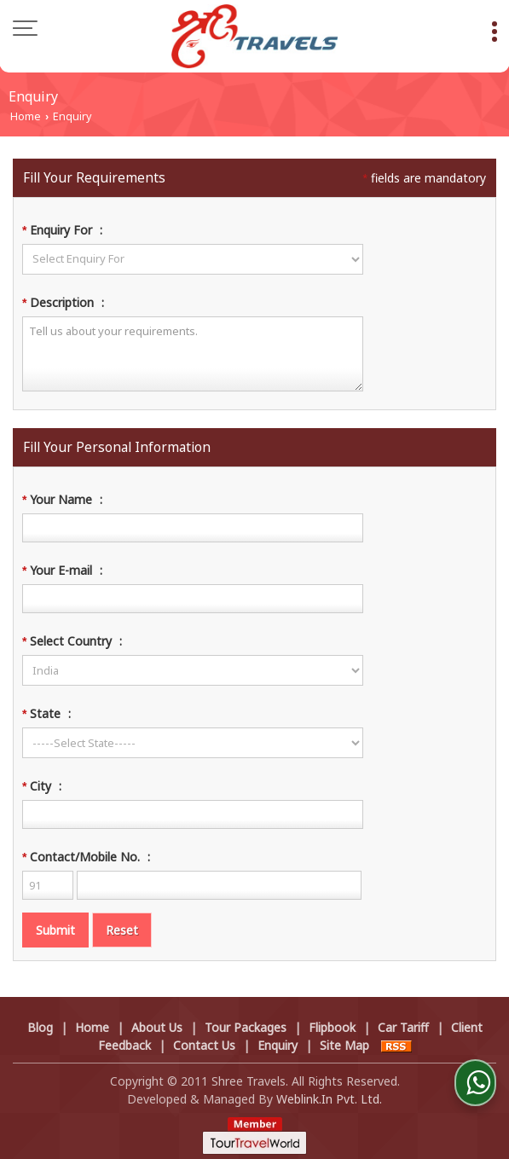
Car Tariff (403, 1027)
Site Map (344, 1045)
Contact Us (204, 1045)
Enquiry (277, 1045)
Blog (40, 1027)
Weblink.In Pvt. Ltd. (329, 1099)
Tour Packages (245, 1027)
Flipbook (332, 1027)
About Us (156, 1027)
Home (25, 116)
